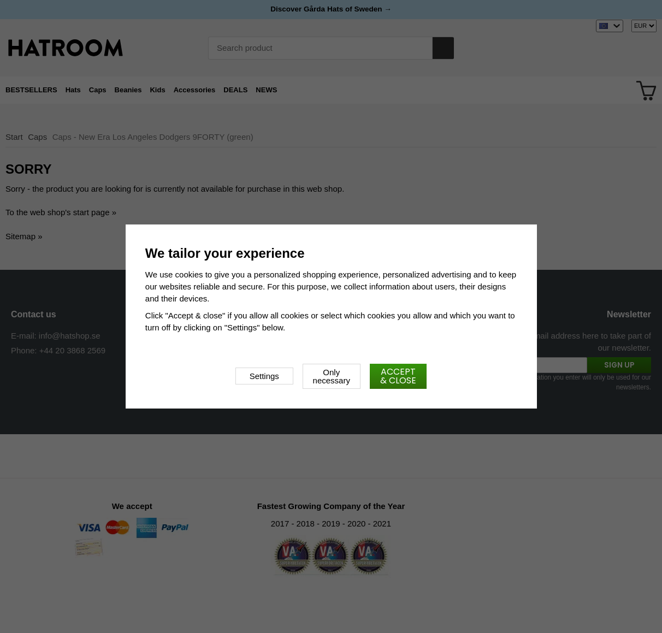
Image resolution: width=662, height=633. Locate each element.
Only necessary (331, 376)
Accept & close (398, 376)
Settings (264, 376)
